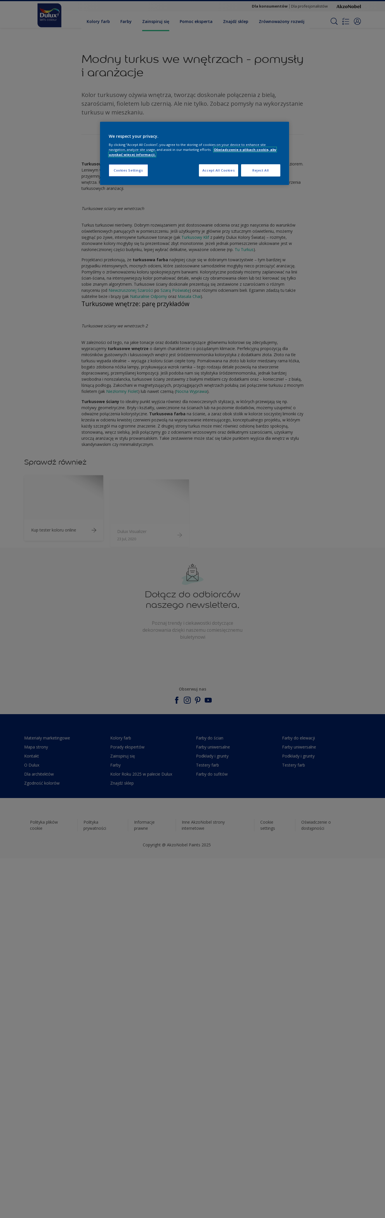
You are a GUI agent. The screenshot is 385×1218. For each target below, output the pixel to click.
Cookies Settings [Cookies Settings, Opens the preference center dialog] (128, 170)
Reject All (260, 170)
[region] (194, 153)
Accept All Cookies (218, 170)
